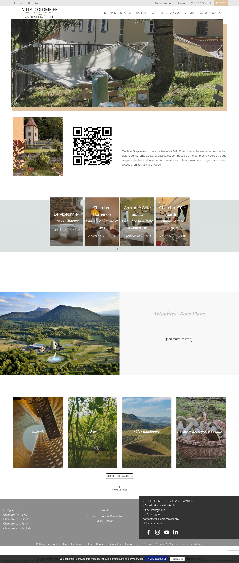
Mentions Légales (81, 544)
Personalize (177, 559)
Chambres (144, 12)
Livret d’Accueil (155, 544)
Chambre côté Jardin (16, 523)
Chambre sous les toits (17, 528)
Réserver (221, 3)
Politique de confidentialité (51, 544)
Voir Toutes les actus (179, 339)
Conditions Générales (108, 544)
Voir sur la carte (152, 523)
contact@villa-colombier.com (161, 519)
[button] (118, 249)
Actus (205, 12)
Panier (182, 3)
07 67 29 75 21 (201, 2)
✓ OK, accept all (156, 558)
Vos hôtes (196, 544)
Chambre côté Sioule (16, 519)
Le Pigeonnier (11, 510)
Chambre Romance (15, 514)
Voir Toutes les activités (119, 476)
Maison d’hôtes (123, 12)
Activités (191, 12)
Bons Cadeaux (172, 12)
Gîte (156, 12)
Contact (218, 12)
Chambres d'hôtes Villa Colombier (168, 500)
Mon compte (163, 3)
